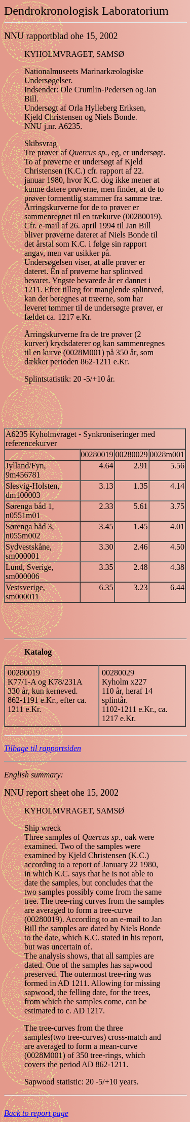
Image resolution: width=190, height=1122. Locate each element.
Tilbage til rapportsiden (42, 748)
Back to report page (36, 1113)
